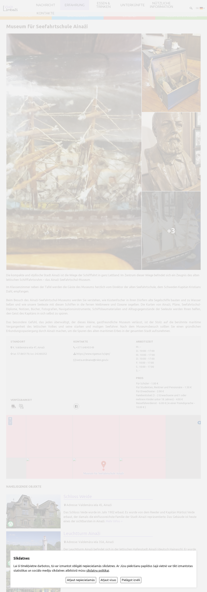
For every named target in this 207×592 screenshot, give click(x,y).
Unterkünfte (132, 5)
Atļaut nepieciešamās (81, 580)
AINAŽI (26, 15)
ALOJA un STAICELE (181, 15)
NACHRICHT (45, 5)
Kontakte (45, 13)
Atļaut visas (108, 580)
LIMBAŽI (129, 15)
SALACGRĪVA (77, 15)
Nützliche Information (161, 5)
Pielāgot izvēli (131, 580)
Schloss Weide (78, 496)
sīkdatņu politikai (97, 570)
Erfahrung (74, 5)
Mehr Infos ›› (114, 521)
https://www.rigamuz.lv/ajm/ (93, 353)
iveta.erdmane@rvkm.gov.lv (92, 359)
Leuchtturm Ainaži (82, 533)
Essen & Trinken (103, 5)
